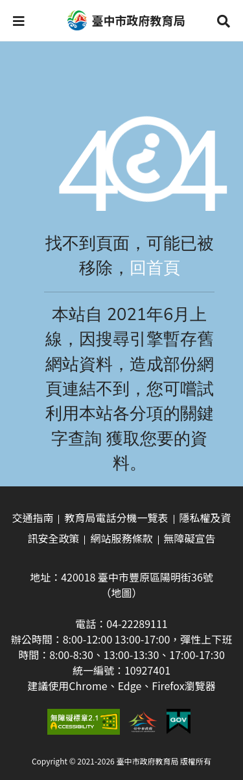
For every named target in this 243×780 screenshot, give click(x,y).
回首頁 (155, 268)
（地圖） (121, 592)
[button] (19, 20)
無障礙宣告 (190, 538)
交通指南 (32, 517)
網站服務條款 (121, 538)
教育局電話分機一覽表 (116, 517)
